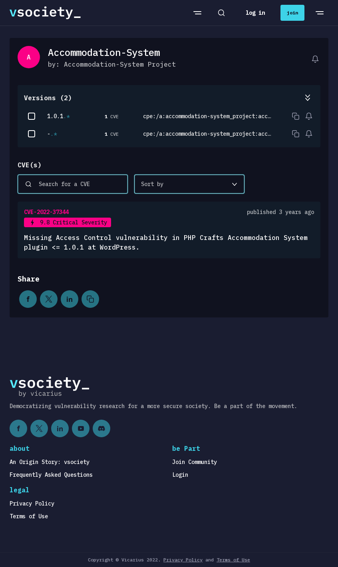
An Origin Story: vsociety (49, 462)
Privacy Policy (32, 503)
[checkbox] (31, 116)
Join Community (194, 462)
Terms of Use (29, 516)
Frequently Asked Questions (51, 474)
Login (180, 474)
